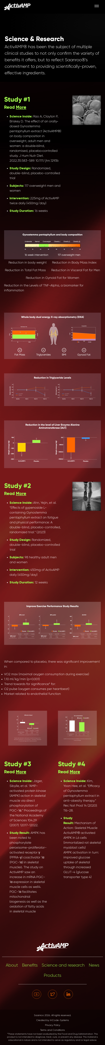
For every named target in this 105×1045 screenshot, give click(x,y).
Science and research (63, 965)
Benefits (30, 965)
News (94, 965)
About (12, 965)
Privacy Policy (52, 1025)
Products (52, 975)
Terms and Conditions (52, 1030)
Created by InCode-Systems (52, 1020)
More (21, 107)
